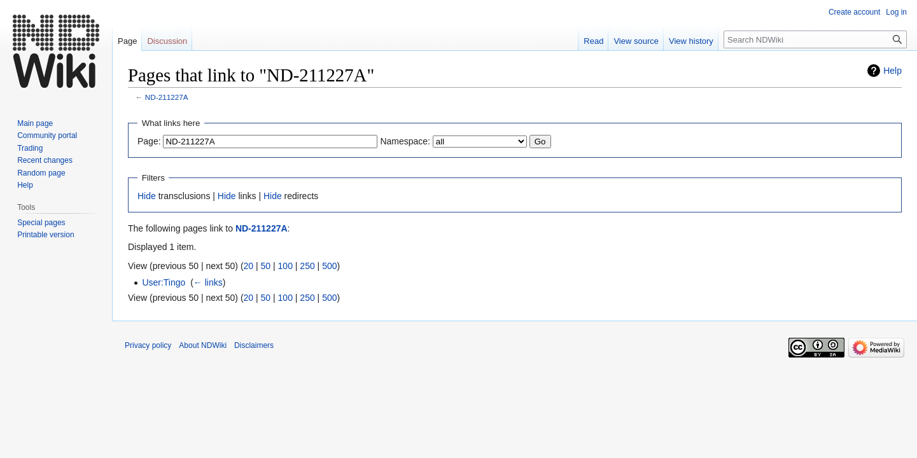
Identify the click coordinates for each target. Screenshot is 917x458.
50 (266, 266)
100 (285, 266)
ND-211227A (166, 97)
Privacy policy (148, 345)
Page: (149, 141)
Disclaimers (254, 345)
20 (249, 266)
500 (329, 266)
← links (208, 282)
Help (892, 71)
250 (307, 266)
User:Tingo (163, 282)
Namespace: (405, 141)
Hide (146, 196)
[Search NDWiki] (815, 39)
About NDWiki (203, 345)
